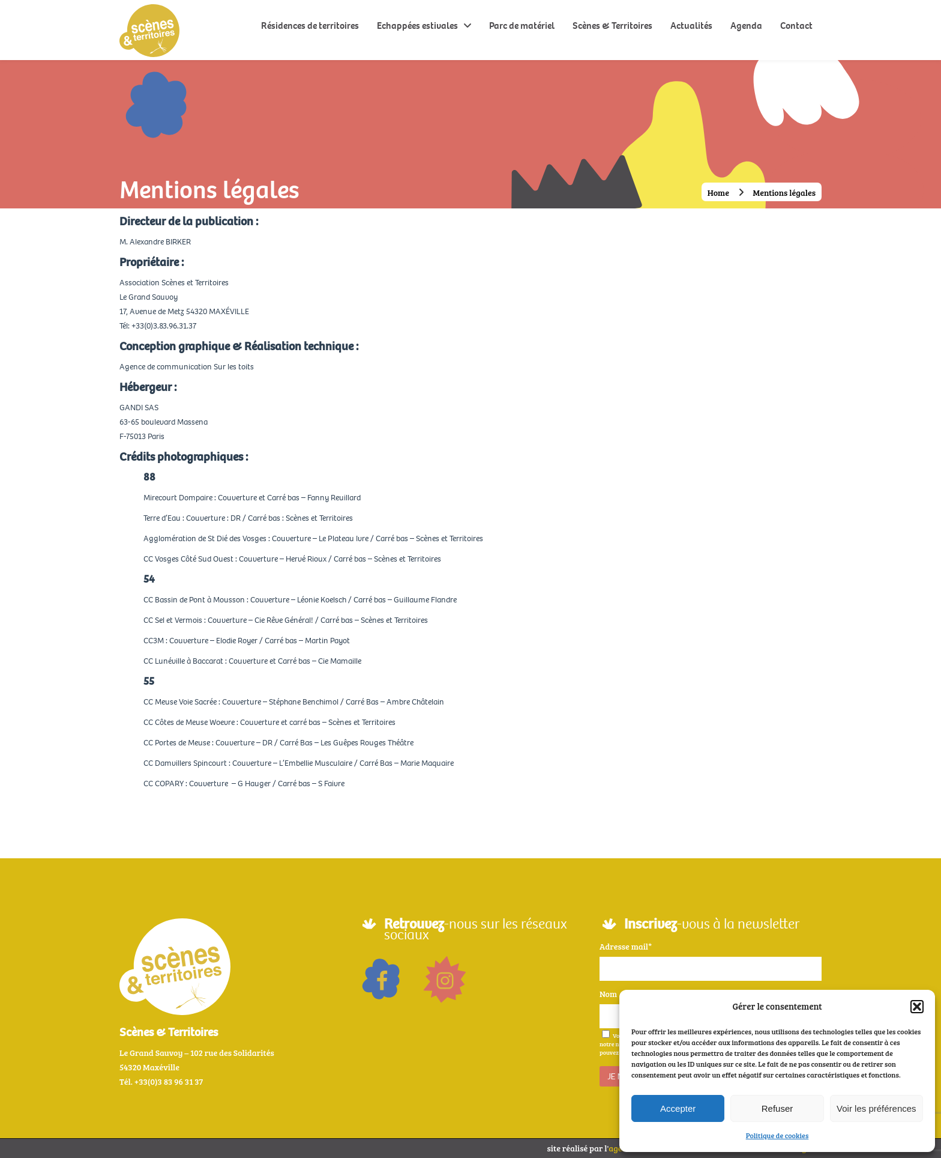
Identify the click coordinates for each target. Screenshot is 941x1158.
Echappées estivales (417, 25)
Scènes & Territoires (612, 25)
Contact (796, 25)
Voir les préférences (876, 1108)
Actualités (691, 25)
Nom (608, 993)
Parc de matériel (522, 25)
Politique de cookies (777, 1135)
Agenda (746, 25)
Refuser (777, 1108)
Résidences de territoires (310, 25)
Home (718, 192)
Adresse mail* (626, 946)
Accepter (678, 1108)
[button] (917, 1007)
